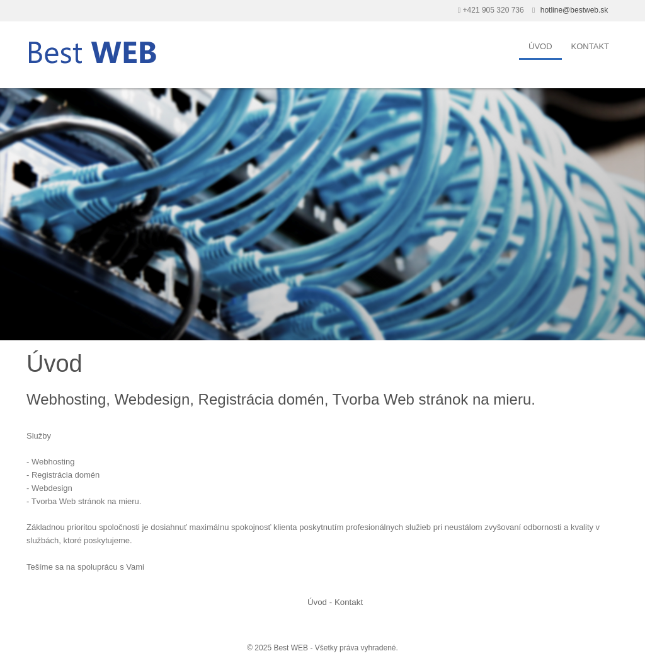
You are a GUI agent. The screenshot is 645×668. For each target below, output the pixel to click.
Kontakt (590, 46)
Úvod (540, 46)
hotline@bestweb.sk (574, 10)
